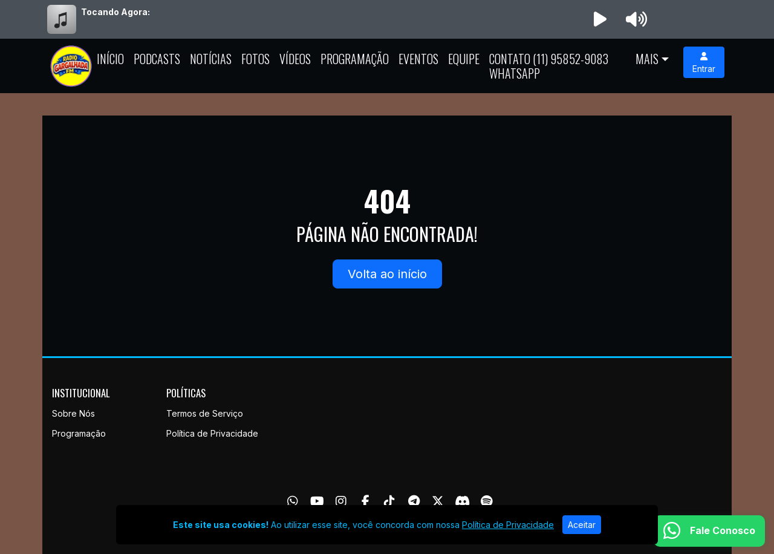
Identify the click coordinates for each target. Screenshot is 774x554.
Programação (354, 59)
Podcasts (157, 59)
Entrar (703, 63)
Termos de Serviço (204, 413)
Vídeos (295, 59)
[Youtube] (317, 501)
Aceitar (582, 525)
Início (110, 59)
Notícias (211, 59)
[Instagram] (341, 501)
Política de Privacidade (212, 433)
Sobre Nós (73, 413)
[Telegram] (414, 501)
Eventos (418, 59)
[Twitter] (438, 501)
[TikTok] (389, 501)
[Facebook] (365, 501)
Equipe (464, 59)
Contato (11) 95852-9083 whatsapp (548, 66)
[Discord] (462, 501)
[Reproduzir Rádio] (599, 19)
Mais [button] (647, 59)
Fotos (255, 59)
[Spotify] (486, 501)
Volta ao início (387, 274)
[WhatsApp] (292, 501)
